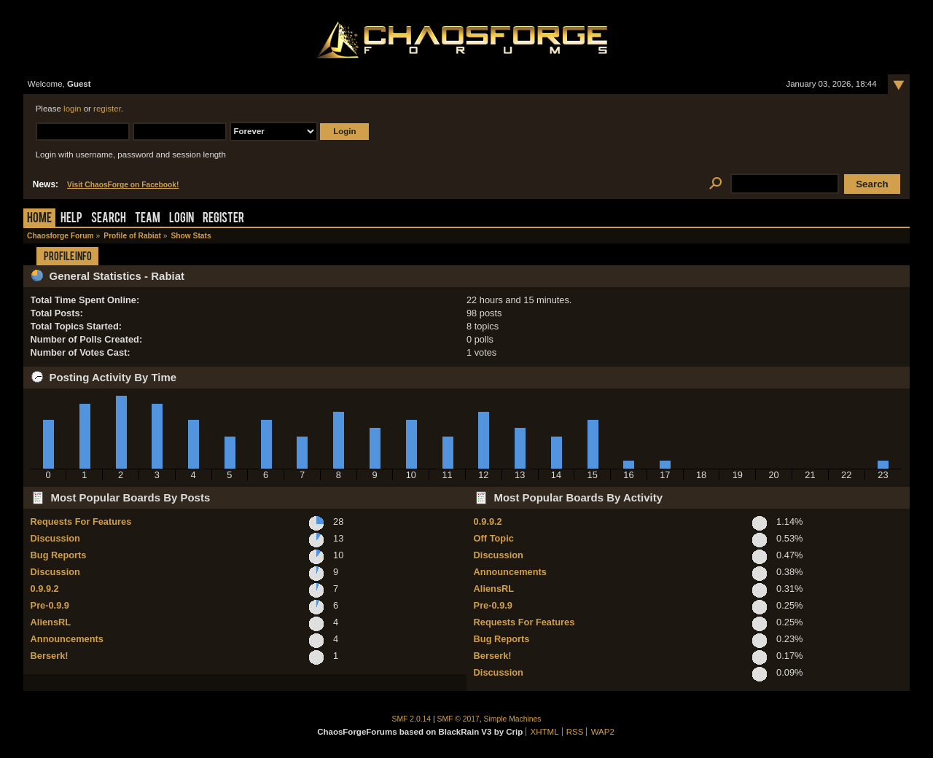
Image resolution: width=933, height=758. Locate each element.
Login (181, 219)
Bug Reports (59, 555)
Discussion (55, 538)
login (72, 108)
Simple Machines (513, 719)
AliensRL (51, 622)
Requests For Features (81, 521)
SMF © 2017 (458, 719)
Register (223, 219)
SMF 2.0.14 (412, 719)
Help (71, 219)
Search (108, 219)
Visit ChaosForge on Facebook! (123, 185)
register (107, 108)
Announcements (67, 638)
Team (147, 219)
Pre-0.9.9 (50, 605)
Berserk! (50, 655)
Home (39, 219)
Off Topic (494, 538)
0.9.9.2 (45, 588)
